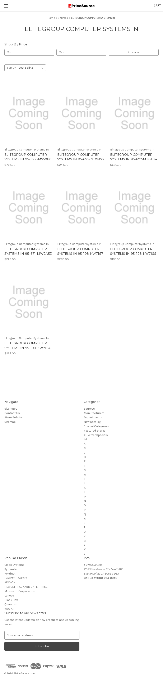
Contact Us (12, 413)
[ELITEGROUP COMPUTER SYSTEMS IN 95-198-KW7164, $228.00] (28, 302)
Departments (93, 417)
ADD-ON (9, 582)
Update (133, 52)
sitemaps (10, 408)
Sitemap (10, 422)
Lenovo (9, 595)
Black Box (11, 600)
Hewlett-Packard (15, 578)
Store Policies (13, 417)
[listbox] (32, 68)
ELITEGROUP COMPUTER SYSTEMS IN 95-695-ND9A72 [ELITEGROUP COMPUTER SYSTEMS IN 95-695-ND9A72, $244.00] (80, 157)
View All (9, 609)
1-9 (85, 439)
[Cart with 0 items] (157, 5)
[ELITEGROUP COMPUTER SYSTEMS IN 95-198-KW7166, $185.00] (134, 207)
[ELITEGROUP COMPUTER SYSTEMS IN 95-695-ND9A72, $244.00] (81, 113)
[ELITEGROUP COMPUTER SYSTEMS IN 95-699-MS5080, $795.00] (28, 113)
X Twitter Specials (96, 435)
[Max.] (81, 52)
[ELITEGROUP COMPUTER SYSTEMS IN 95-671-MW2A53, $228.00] (28, 207)
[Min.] (29, 52)
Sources (89, 408)
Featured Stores (95, 430)
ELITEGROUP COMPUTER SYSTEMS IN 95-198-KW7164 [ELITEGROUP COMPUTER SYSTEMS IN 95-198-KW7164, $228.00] (27, 345)
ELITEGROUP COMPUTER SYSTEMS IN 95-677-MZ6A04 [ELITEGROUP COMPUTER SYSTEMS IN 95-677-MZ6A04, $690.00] (133, 157)
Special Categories (96, 426)
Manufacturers (94, 413)
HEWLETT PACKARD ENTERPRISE (25, 587)
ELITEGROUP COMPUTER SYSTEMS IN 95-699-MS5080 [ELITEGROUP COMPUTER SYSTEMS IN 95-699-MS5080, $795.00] (27, 157)
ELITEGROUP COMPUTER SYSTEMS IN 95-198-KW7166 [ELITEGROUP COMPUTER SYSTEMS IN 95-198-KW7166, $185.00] (133, 251)
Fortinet (9, 573)
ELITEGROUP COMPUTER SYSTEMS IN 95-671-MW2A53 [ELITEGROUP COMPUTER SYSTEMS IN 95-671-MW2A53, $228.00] (28, 251)
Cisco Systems (14, 565)
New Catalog (92, 422)
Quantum (10, 604)
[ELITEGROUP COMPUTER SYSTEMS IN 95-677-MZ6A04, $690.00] (134, 113)
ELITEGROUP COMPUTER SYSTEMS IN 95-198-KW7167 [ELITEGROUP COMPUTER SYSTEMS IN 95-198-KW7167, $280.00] (80, 251)
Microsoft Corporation (19, 591)
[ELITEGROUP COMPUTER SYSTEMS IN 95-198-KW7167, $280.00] (81, 207)
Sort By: (11, 67)
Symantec (11, 569)
